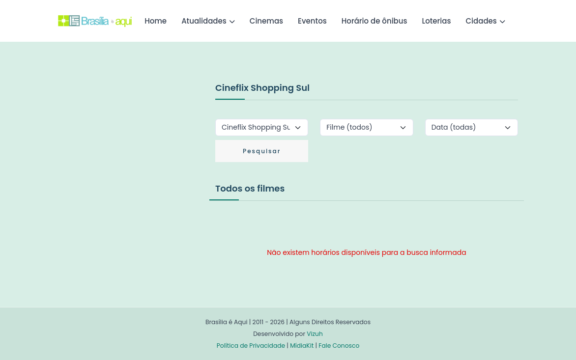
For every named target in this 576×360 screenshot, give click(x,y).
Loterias (436, 21)
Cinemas (266, 21)
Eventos (312, 21)
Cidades (481, 21)
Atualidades (204, 21)
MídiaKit (302, 345)
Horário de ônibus (374, 21)
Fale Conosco (338, 345)
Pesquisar (262, 151)
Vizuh (315, 334)
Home (155, 21)
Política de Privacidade (251, 345)
